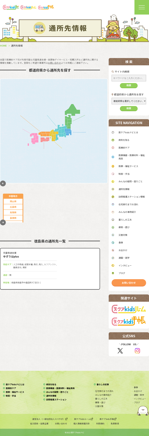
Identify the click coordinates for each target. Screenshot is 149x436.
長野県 (35, 107)
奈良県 (72, 170)
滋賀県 (72, 164)
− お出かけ (137, 391)
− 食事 (135, 387)
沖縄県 (13, 172)
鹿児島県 (13, 167)
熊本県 (13, 150)
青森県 (95, 96)
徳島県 (48, 161)
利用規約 (100, 423)
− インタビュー (139, 398)
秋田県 (95, 101)
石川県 (53, 107)
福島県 (95, 123)
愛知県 (35, 90)
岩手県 (95, 112)
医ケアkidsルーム (83, 419)
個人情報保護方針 (81, 423)
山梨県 (53, 101)
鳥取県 (13, 101)
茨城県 (95, 164)
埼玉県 (95, 147)
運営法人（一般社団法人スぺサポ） (50, 419)
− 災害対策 (98, 406)
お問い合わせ (129, 282)
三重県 (53, 96)
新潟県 (35, 101)
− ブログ (136, 402)
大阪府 (72, 148)
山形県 (95, 107)
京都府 (72, 159)
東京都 (95, 136)
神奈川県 (95, 142)
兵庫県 (72, 153)
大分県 (13, 156)
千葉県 (95, 153)
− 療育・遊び (99, 402)
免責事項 (115, 423)
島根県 (13, 107)
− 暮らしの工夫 (100, 398)
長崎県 (13, 145)
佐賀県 (13, 139)
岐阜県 (53, 90)
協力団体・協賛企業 (39, 423)
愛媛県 (48, 167)
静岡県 (35, 96)
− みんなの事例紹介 (102, 394)
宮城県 (95, 118)
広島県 (13, 96)
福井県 (53, 112)
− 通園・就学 (138, 394)
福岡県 (13, 134)
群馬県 (95, 169)
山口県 (13, 112)
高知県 (48, 172)
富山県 (35, 112)
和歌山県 (72, 175)
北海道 (95, 90)
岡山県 (13, 90)
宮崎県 (13, 161)
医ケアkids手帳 (108, 419)
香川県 (48, 156)
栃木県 (95, 158)
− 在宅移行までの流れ (103, 391)
